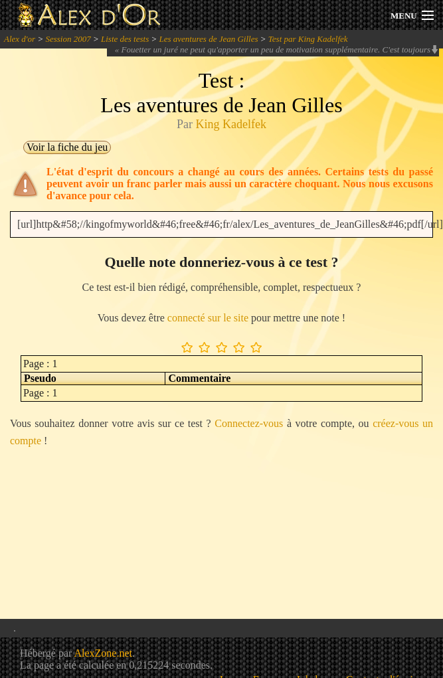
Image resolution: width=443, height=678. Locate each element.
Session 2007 (67, 39)
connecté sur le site (207, 317)
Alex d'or (19, 39)
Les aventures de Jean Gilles (208, 39)
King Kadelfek (231, 124)
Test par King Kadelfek (308, 39)
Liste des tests (125, 39)
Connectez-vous (249, 423)
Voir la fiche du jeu (67, 147)
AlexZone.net (103, 653)
